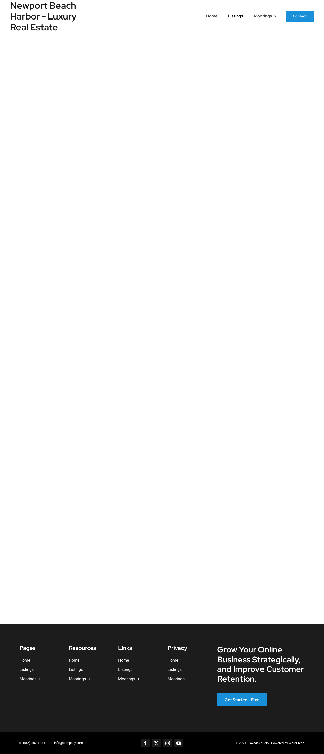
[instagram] (167, 743)
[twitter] (156, 743)
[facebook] (145, 743)
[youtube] (178, 743)
